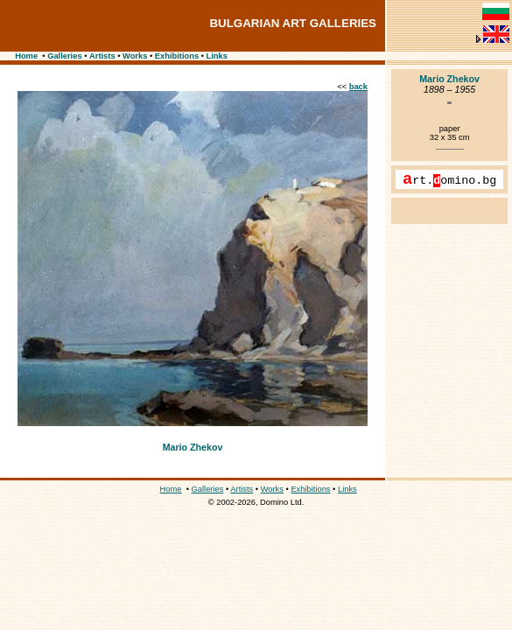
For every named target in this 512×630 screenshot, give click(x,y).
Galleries (64, 56)
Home (26, 56)
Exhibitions (177, 56)
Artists (102, 56)
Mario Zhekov (193, 447)
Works (135, 56)
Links (217, 56)
